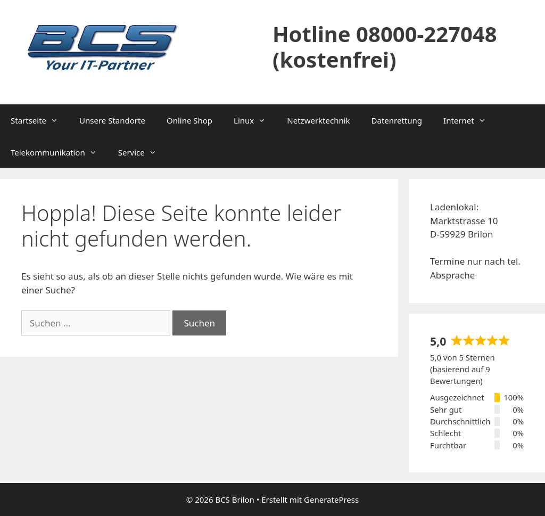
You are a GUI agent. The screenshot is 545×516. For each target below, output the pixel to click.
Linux (255, 120)
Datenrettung (396, 120)
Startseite (40, 120)
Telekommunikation (59, 152)
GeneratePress (331, 499)
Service (142, 152)
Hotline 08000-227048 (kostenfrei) (384, 46)
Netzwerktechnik (318, 120)
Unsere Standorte (112, 120)
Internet (470, 120)
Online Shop (189, 120)
